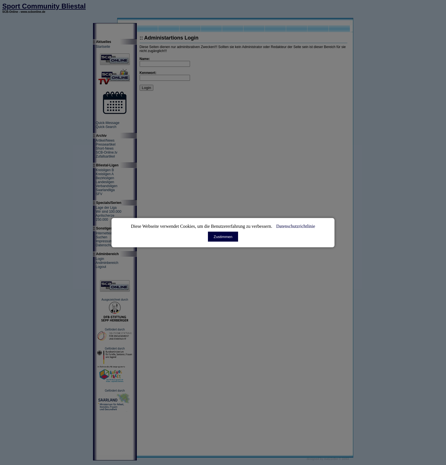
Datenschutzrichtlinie (295, 226)
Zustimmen (223, 236)
